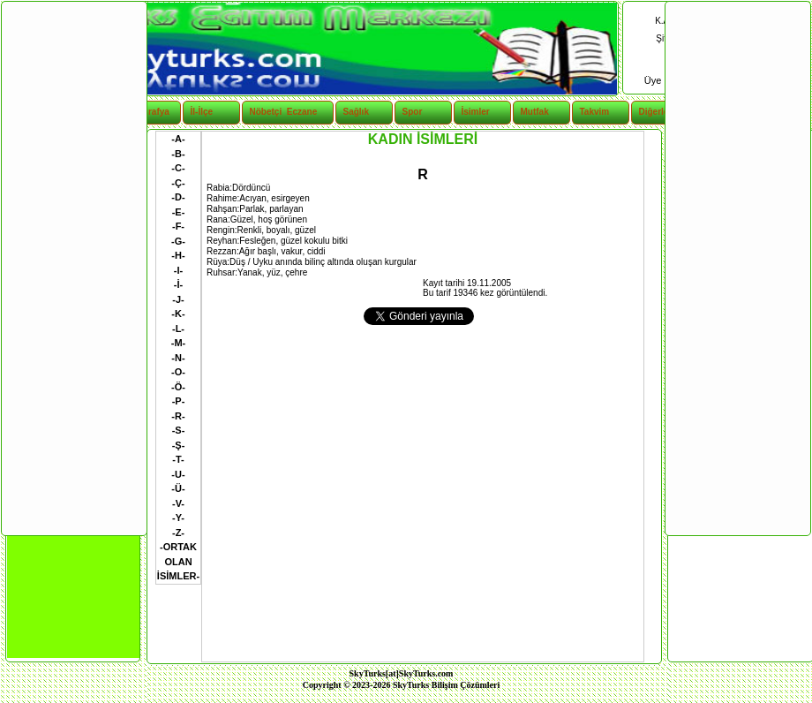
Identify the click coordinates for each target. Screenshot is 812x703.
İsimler (476, 112)
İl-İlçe (202, 112)
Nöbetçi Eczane (274, 112)
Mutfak (535, 112)
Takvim (595, 112)
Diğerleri (657, 112)
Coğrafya (150, 112)
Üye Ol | (663, 80)
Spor (412, 112)
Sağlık (356, 112)
